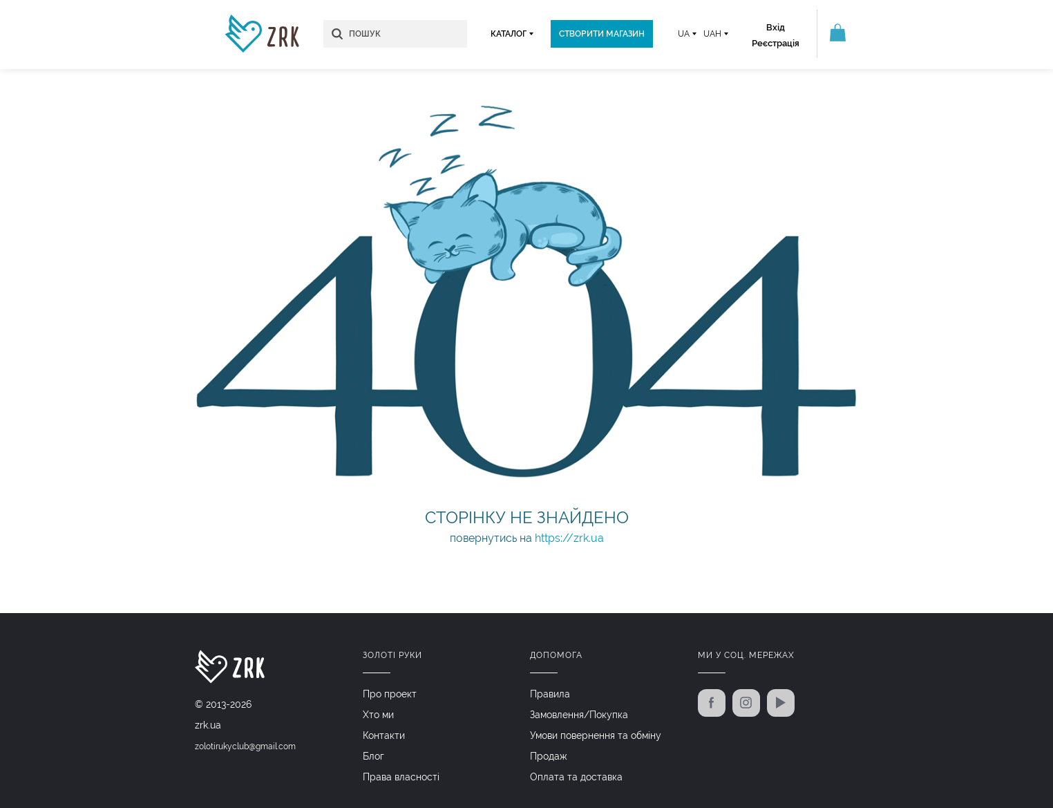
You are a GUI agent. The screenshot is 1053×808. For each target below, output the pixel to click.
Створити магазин (602, 34)
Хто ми (378, 714)
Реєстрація (775, 43)
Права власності (401, 776)
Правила (550, 693)
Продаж (548, 756)
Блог (373, 756)
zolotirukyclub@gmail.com (245, 746)
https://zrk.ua (569, 538)
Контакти (384, 735)
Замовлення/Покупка (579, 714)
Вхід (775, 27)
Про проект (390, 693)
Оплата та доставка (576, 776)
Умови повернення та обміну (595, 735)
